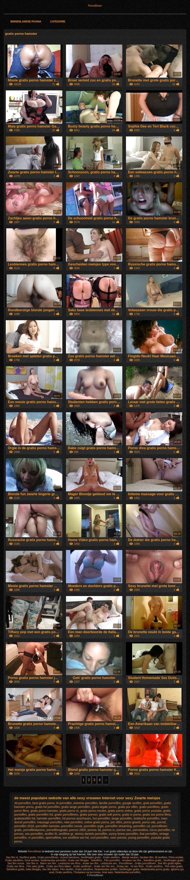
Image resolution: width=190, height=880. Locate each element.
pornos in (108, 830)
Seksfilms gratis (152, 860)
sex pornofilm (34, 833)
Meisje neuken (130, 857)
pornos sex (123, 830)
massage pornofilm (49, 822)
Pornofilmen (95, 5)
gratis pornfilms (149, 807)
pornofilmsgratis (57, 830)
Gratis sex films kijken (59, 866)
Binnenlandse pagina (25, 21)
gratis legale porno (104, 807)
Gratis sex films (16, 866)
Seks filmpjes (33, 869)
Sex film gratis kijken (170, 863)
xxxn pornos (118, 837)
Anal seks (107, 872)
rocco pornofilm (160, 830)
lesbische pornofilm (146, 818)
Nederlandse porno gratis (155, 869)
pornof (161, 822)
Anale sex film (90, 863)
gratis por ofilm (127, 807)
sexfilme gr (66, 833)
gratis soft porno (109, 814)
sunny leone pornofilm (123, 833)
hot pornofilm (101, 818)
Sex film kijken (50, 869)
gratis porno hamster (44, 810)
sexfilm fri (50, 833)
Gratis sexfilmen (82, 866)
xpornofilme (53, 837)
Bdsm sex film (48, 863)
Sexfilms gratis (27, 857)
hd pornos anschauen (76, 818)
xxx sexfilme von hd (76, 837)
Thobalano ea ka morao (87, 872)
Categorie (57, 21)
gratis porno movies (93, 810)
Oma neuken (32, 860)
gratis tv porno (131, 814)
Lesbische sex (109, 863)
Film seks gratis (35, 866)
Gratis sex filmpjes (78, 860)
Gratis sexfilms (111, 857)
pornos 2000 (77, 830)
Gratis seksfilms (14, 860)
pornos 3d (94, 830)
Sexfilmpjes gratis (91, 857)
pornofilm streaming (118, 826)
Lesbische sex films (69, 863)
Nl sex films (138, 866)
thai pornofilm (149, 833)
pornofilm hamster (47, 826)
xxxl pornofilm (99, 837)
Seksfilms (97, 860)
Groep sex (123, 866)
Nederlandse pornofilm (54, 860)
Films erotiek (176, 857)
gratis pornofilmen (66, 814)
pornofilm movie (71, 826)
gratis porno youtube (148, 810)
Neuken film (146, 857)
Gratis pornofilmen (48, 857)
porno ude (148, 822)
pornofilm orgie (94, 826)
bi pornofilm (64, 803)
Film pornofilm (112, 860)
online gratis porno (96, 822)
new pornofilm (73, 822)
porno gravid (132, 822)
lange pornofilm (122, 818)
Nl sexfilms (161, 857)
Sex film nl (12, 857)
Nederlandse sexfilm (106, 869)
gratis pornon (88, 814)
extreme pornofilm (85, 803)
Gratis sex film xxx (104, 866)
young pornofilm (138, 837)
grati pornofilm (152, 803)
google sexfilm (132, 803)
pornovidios (140, 830)
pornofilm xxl (141, 826)
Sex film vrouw (16, 863)
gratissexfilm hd (24, 818)
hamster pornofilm (49, 818)
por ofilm (116, 822)
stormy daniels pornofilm (91, 833)
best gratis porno (43, 803)
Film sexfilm (66, 869)
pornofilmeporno (34, 830)
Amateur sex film (132, 860)
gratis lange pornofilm (75, 807)
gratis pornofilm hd (40, 814)
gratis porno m (68, 810)
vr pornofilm (36, 837)
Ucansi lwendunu (69, 857)
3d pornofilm (22, 803)
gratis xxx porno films (157, 814)
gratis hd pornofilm (47, 807)
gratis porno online (120, 810)
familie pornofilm (110, 803)
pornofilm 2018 (24, 826)
